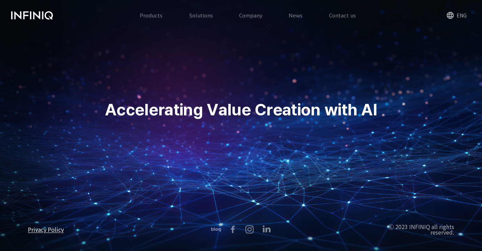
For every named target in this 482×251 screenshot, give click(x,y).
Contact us (342, 21)
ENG (449, 21)
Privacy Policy (46, 229)
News (296, 21)
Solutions (201, 21)
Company (250, 21)
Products (151, 21)
